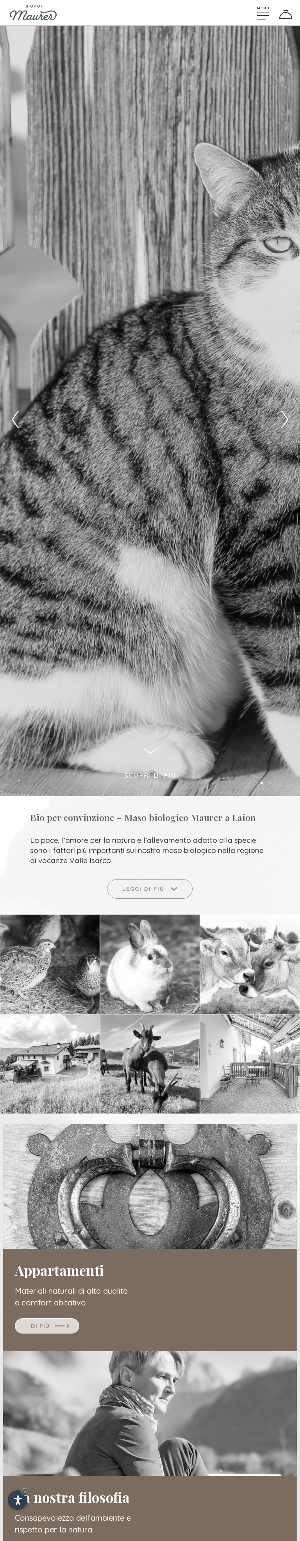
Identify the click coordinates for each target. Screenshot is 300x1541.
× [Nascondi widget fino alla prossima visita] (25, 1492)
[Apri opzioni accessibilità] (17, 1500)
